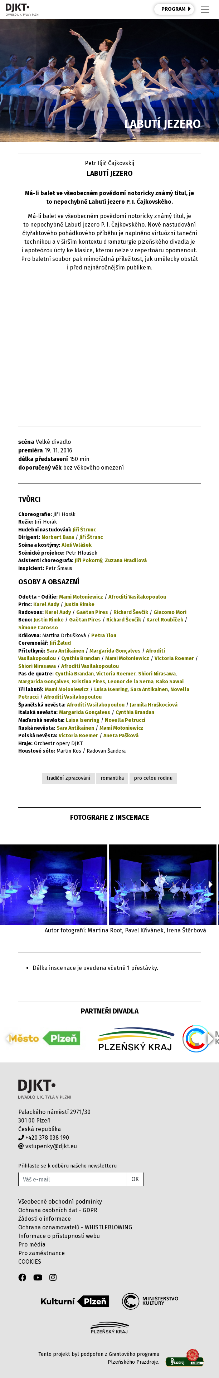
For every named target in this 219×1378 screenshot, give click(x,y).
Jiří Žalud (60, 643)
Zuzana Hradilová (126, 560)
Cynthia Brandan (80, 658)
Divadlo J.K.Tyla (44, 1089)
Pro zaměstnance (41, 1253)
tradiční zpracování (69, 778)
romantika (112, 778)
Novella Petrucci (125, 720)
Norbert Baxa (58, 537)
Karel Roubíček (164, 620)
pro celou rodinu (153, 778)
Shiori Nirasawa (37, 666)
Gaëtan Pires (92, 612)
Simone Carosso (38, 628)
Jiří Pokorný (88, 560)
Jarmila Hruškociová (153, 705)
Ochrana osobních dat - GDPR (57, 1210)
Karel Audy (46, 604)
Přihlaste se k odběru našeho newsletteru (67, 1166)
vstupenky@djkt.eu (47, 1146)
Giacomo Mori (170, 612)
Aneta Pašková (120, 736)
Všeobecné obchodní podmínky (60, 1201)
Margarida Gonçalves (115, 651)
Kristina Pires (88, 682)
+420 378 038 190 (43, 1137)
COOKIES (29, 1261)
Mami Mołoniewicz (81, 597)
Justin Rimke (79, 604)
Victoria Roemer (174, 658)
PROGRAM (176, 9)
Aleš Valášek (77, 545)
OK (135, 1179)
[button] (210, 884)
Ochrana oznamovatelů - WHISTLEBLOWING (75, 1227)
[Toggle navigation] (205, 9)
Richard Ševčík (130, 612)
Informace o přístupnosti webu (59, 1236)
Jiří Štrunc (84, 530)
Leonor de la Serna (131, 682)
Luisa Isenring (111, 689)
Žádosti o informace (44, 1218)
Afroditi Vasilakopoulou (137, 597)
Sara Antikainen (65, 651)
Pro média (31, 1244)
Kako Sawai (170, 682)
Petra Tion (103, 636)
